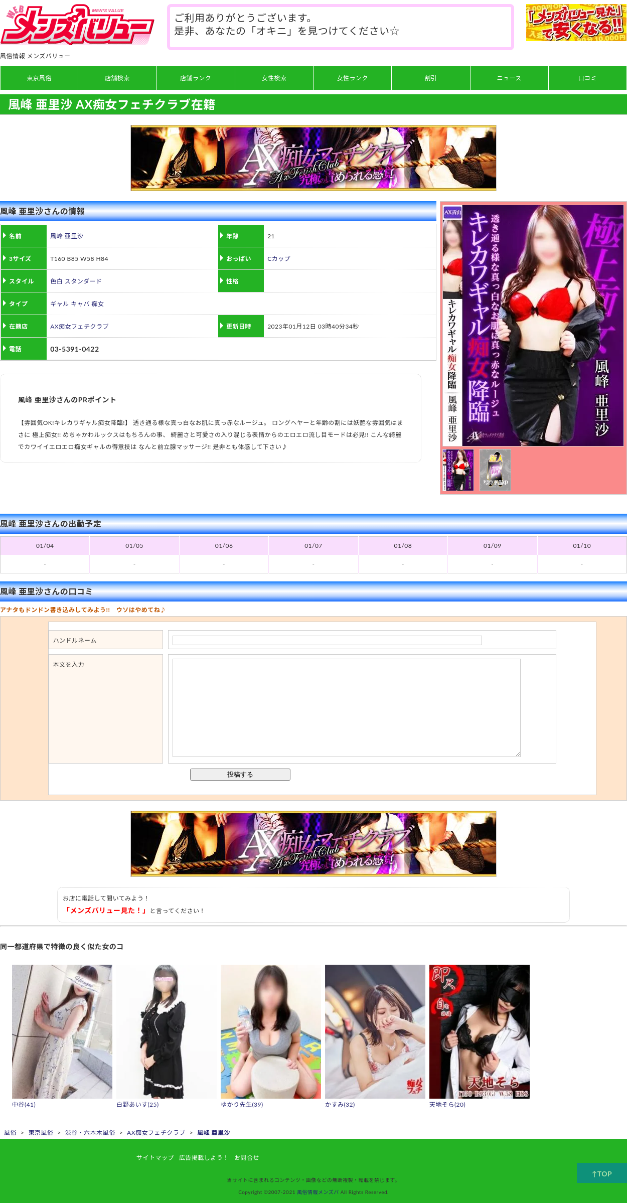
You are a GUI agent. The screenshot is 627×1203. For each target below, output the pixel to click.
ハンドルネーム (75, 640)
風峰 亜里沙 (66, 236)
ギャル (59, 304)
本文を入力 (68, 664)
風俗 (10, 1132)
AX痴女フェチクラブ (79, 326)
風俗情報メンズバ (318, 1192)
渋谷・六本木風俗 (90, 1132)
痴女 (97, 304)
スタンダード (83, 281)
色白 (56, 281)
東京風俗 (40, 1132)
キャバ (80, 304)
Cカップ (278, 258)
